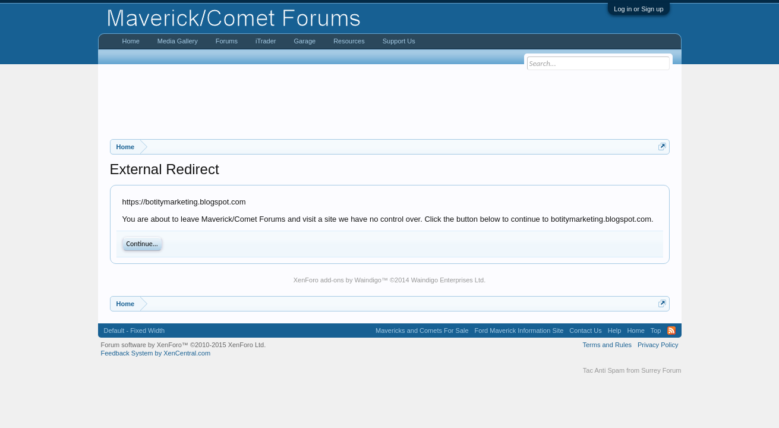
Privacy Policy (658, 344)
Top (656, 330)
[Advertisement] (390, 101)
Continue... (142, 244)
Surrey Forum (661, 370)
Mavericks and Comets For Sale (422, 330)
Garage (305, 41)
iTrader (266, 41)
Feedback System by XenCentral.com (156, 353)
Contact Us (585, 330)
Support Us (399, 41)
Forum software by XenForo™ (183, 344)
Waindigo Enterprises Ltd (447, 280)
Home (131, 41)
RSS (671, 330)
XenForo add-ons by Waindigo (337, 280)
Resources (349, 41)
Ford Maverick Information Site (519, 330)
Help (615, 330)
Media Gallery (177, 41)
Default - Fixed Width (134, 330)
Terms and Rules (607, 344)
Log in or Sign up (638, 8)
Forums (227, 41)
